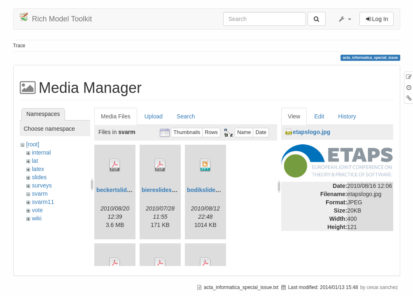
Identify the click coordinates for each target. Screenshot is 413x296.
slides (39, 177)
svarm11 (43, 202)
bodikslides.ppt (208, 190)
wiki (36, 218)
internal (41, 152)
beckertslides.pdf (120, 190)
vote (37, 210)
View (294, 116)
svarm (39, 193)
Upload (154, 116)
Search (186, 116)
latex (38, 169)
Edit (319, 116)
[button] (344, 19)
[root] (32, 144)
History (347, 116)
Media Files (116, 116)
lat (35, 160)
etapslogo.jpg (311, 132)
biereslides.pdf (162, 190)
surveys (41, 185)
